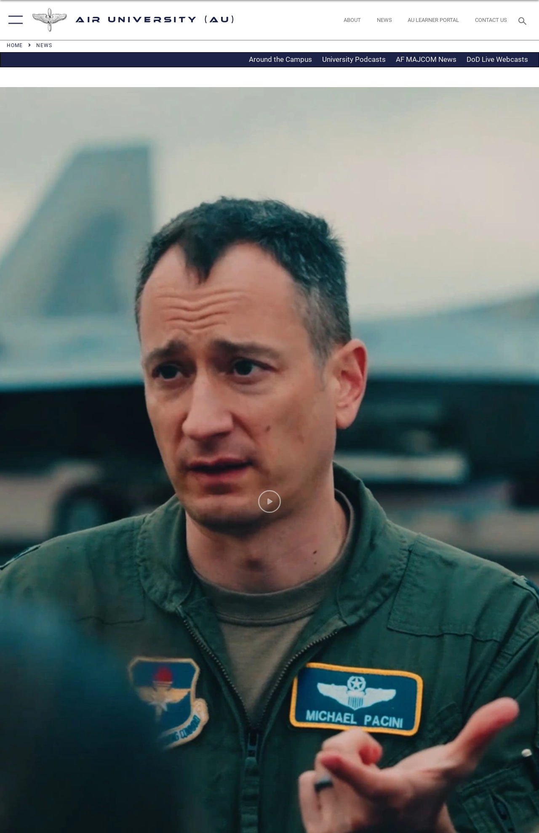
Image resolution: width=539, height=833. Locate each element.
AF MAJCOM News (426, 59)
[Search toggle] (524, 20)
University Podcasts (354, 59)
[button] (13, 20)
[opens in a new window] (433, 20)
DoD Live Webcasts (497, 59)
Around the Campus (280, 59)
